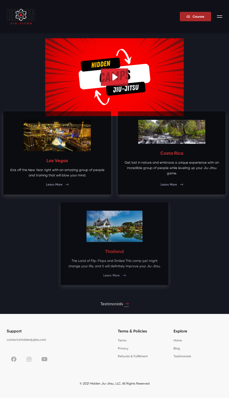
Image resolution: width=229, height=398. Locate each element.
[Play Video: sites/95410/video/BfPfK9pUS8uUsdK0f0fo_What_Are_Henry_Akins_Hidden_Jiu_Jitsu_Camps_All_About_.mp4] (114, 77)
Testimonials (114, 306)
